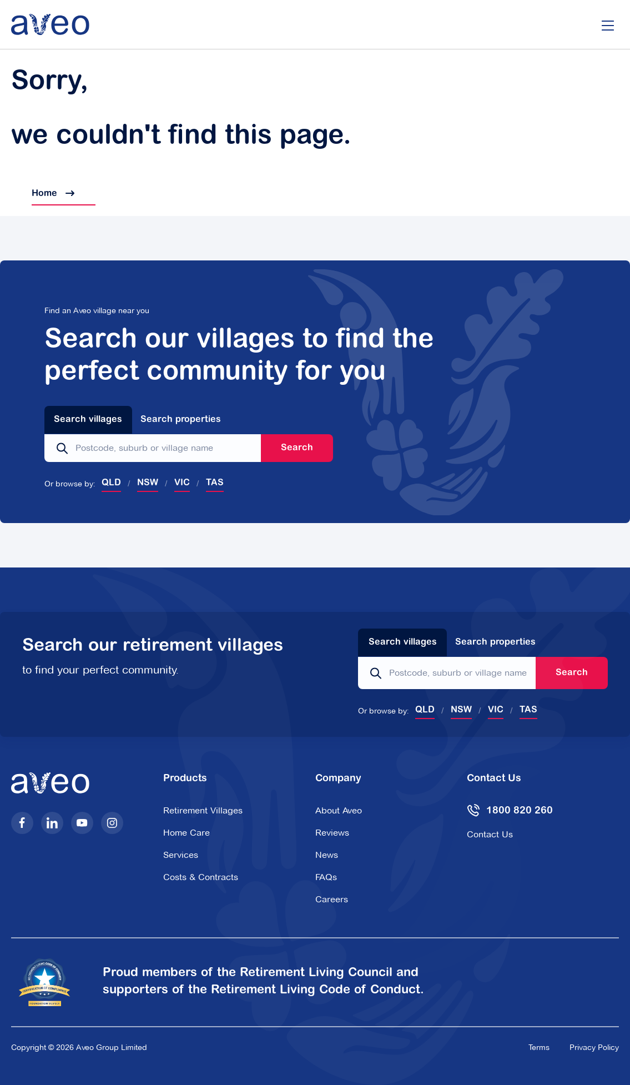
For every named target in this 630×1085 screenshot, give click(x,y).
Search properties (180, 419)
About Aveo (338, 810)
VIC (182, 483)
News (326, 855)
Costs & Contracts (200, 877)
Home (42, 193)
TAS (215, 483)
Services (180, 855)
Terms (539, 1047)
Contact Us (490, 834)
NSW (147, 483)
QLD (111, 483)
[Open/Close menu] (607, 24)
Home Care (186, 832)
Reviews (332, 832)
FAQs (326, 877)
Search (297, 448)
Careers (331, 899)
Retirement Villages (203, 810)
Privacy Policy (594, 1047)
